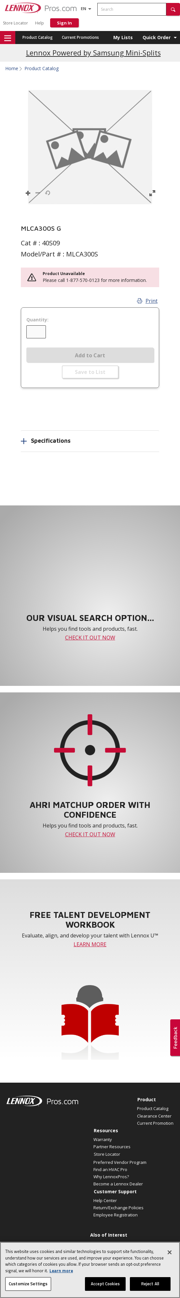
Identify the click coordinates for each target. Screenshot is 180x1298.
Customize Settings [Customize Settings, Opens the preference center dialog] (28, 1286)
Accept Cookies (105, 1286)
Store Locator (15, 23)
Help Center (105, 1200)
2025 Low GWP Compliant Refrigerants (127, 1243)
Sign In (64, 23)
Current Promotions (80, 37)
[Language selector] (83, 8)
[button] (173, 9)
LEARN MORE (90, 944)
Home (11, 68)
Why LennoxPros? (111, 1177)
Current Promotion (155, 1123)
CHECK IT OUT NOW (90, 637)
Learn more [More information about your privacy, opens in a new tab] (61, 1273)
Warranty (102, 1139)
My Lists (123, 37)
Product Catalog (37, 37)
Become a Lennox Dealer (118, 1184)
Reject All (150, 1286)
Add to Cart (90, 355)
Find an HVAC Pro (110, 1169)
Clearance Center (154, 1116)
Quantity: (37, 320)
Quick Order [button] (157, 37)
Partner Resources (112, 1147)
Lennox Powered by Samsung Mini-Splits (93, 52)
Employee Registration (115, 1215)
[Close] (169, 1254)
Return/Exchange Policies (118, 1208)
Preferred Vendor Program (119, 1162)
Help (39, 23)
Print (147, 300)
